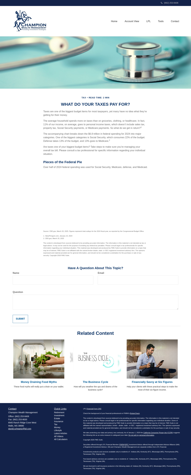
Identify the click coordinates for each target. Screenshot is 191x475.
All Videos (58, 436)
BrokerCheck (135, 413)
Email (101, 273)
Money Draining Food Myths (39, 382)
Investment (59, 415)
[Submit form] (20, 319)
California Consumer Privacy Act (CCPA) (158, 433)
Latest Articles (60, 433)
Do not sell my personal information (141, 435)
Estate (57, 418)
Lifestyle (58, 430)
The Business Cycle (95, 382)
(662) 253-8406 (169, 3)
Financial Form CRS (94, 409)
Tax (55, 424)
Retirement (59, 412)
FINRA (121, 444)
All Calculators (60, 439)
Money (57, 427)
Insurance (58, 421)
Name (16, 273)
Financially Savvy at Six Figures (152, 382)
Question (18, 292)
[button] (131, 21)
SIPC (127, 444)
